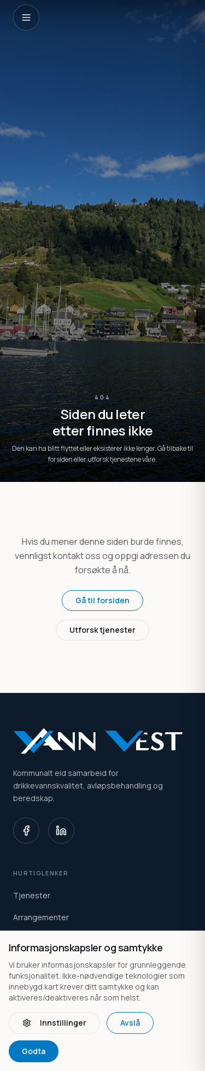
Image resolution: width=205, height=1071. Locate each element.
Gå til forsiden (102, 600)
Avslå (130, 1022)
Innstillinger (54, 1022)
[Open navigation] (26, 17)
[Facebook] (26, 830)
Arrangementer (41, 917)
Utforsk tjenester (102, 630)
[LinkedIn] (61, 830)
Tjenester (31, 895)
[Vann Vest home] (102, 741)
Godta (33, 1051)
